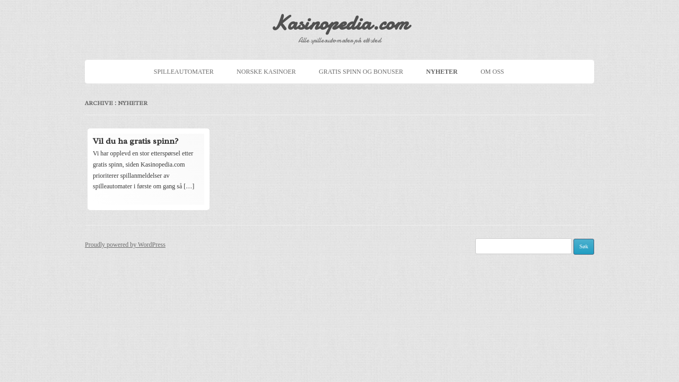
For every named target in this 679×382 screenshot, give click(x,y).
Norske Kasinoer (266, 71)
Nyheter (441, 71)
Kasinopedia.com (339, 23)
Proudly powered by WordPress (125, 244)
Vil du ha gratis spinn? (135, 141)
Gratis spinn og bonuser (361, 71)
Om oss (492, 71)
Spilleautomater (184, 71)
